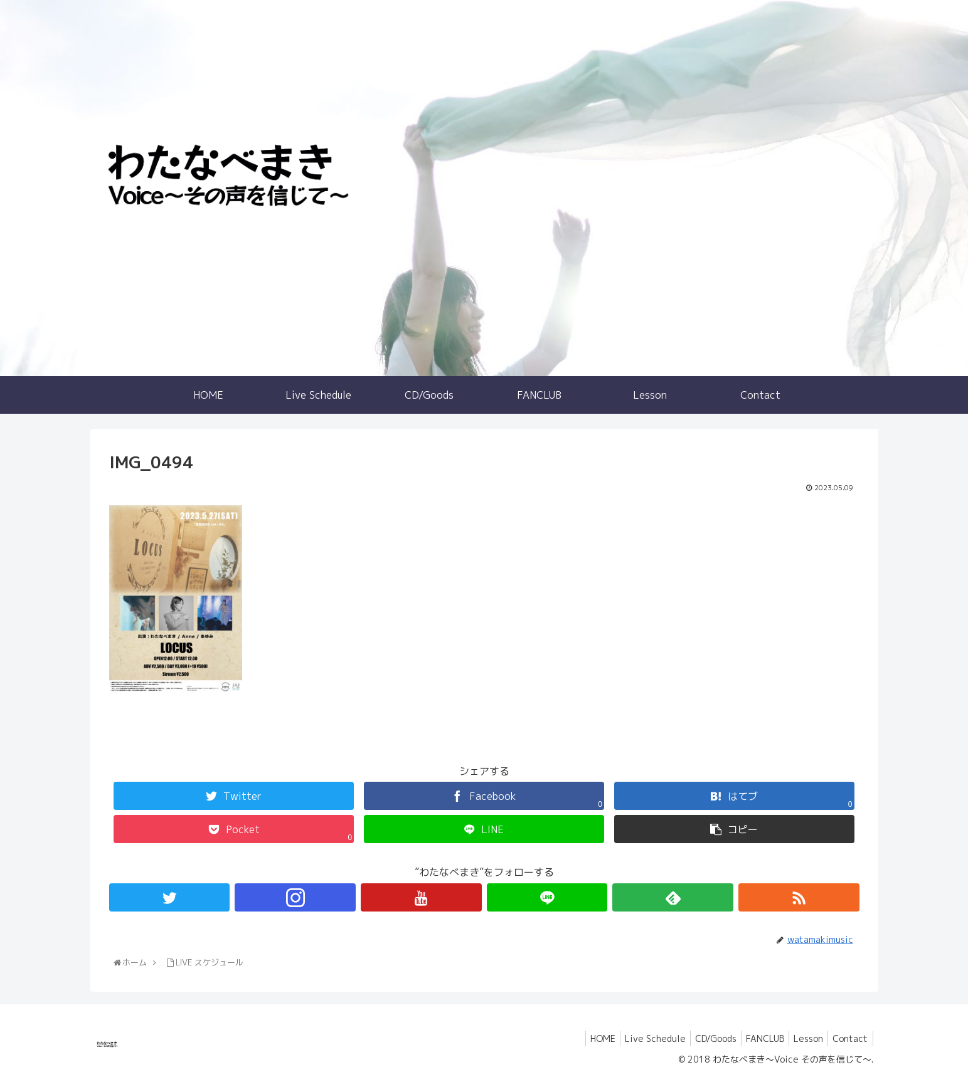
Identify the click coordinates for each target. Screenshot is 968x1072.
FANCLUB (756, 1038)
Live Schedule (639, 1038)
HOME (582, 1038)
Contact (848, 1038)
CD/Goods (703, 1038)
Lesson (803, 1038)
